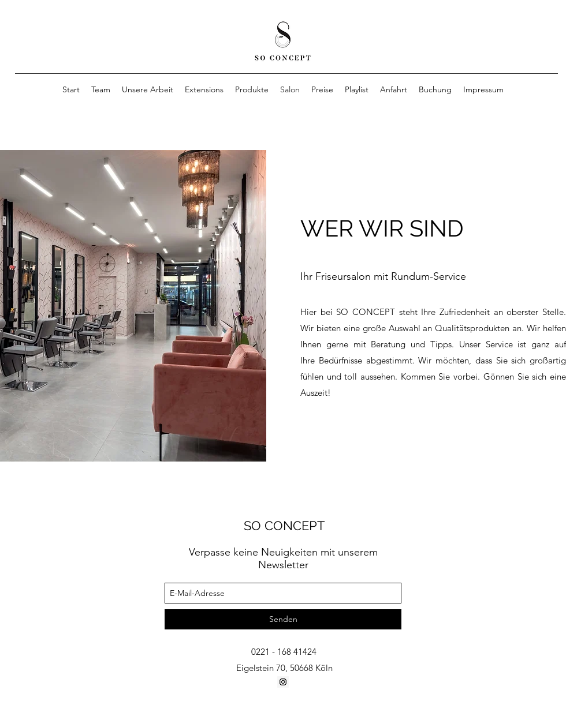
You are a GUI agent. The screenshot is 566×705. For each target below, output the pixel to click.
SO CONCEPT (284, 525)
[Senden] (283, 619)
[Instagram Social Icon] (283, 682)
